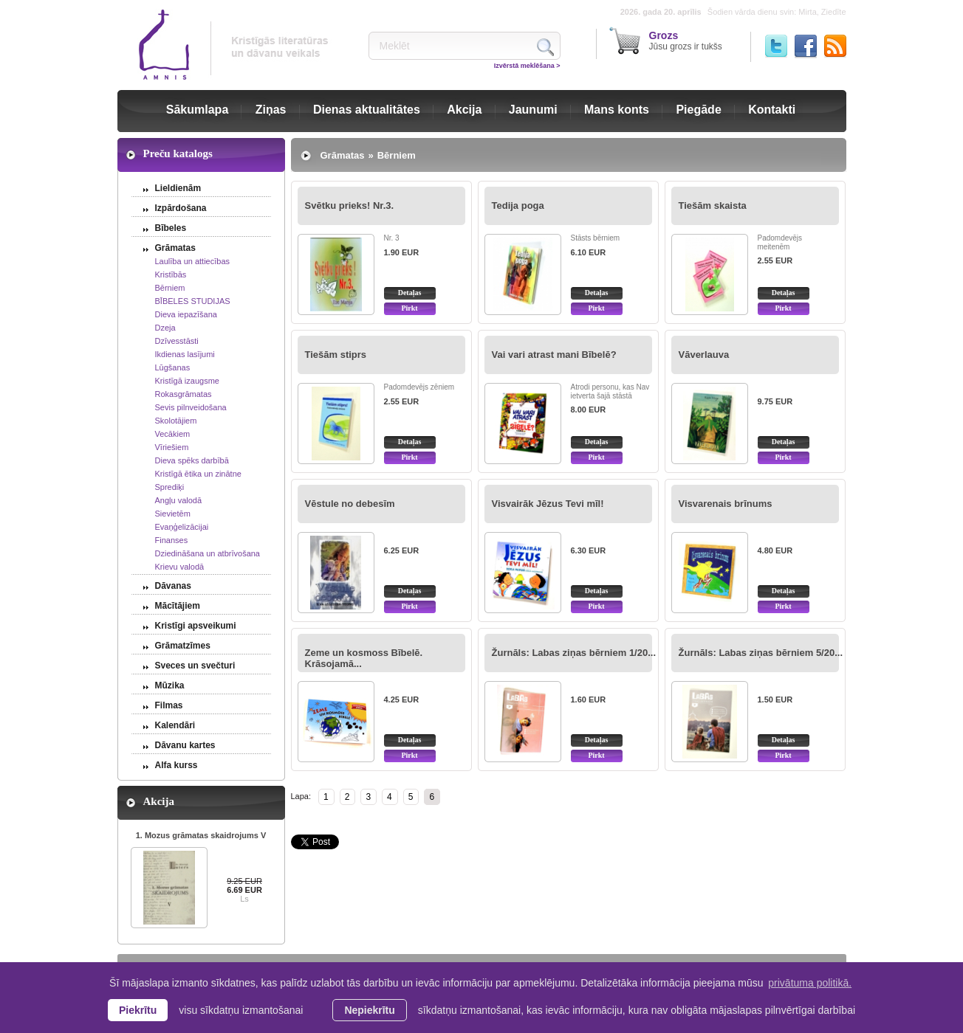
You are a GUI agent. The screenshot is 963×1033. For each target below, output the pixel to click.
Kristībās (171, 274)
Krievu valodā (180, 566)
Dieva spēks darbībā (192, 460)
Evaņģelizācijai (182, 526)
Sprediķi (170, 487)
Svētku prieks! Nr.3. (349, 205)
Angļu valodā (178, 500)
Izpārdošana (181, 208)
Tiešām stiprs (336, 354)
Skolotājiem (176, 420)
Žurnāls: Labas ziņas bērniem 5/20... (761, 652)
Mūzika (170, 685)
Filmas (169, 705)
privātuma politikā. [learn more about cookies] (809, 983)
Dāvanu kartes (185, 745)
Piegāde (698, 109)
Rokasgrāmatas (183, 394)
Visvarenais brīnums (725, 503)
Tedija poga (518, 205)
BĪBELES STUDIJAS (192, 301)
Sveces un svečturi (195, 665)
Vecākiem (173, 433)
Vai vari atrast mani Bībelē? (554, 354)
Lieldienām (178, 188)
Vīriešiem (172, 447)
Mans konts (616, 109)
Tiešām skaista (713, 205)
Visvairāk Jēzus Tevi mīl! (548, 503)
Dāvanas (173, 586)
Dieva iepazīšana (186, 314)
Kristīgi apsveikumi (195, 626)
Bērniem (170, 287)
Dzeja (165, 327)
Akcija (464, 109)
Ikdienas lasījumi (185, 354)
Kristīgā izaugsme (187, 380)
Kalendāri (175, 725)
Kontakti (771, 109)
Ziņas (271, 109)
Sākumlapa (197, 109)
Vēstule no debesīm (350, 503)
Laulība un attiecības (192, 261)
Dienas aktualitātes (366, 109)
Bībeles (171, 228)
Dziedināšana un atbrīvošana (207, 553)
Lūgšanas (173, 367)
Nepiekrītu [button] (369, 1010)
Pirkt (409, 308)
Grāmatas (175, 248)
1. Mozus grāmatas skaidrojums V (201, 835)
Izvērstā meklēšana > (527, 65)
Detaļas (410, 293)
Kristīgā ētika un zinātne (198, 473)
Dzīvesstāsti (177, 340)
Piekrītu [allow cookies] (138, 1010)
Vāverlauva (704, 354)
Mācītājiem (177, 606)
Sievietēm (173, 513)
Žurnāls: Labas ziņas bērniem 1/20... (574, 652)
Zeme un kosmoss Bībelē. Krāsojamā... (364, 658)
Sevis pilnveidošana (191, 407)
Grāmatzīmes (182, 645)
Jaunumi (533, 109)
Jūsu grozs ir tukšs (685, 41)
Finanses (171, 540)
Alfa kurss (176, 765)
